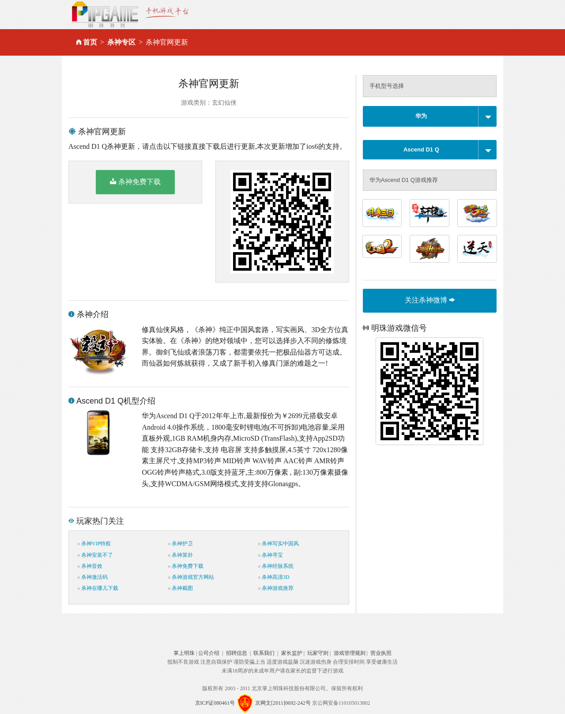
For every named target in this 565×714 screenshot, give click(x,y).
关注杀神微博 (429, 300)
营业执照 (381, 653)
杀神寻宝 (270, 555)
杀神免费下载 (135, 181)
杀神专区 (121, 42)
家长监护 (291, 653)
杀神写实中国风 (278, 543)
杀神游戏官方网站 (191, 577)
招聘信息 (236, 653)
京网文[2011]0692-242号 (283, 703)
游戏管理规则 (349, 653)
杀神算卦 (180, 555)
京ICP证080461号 (215, 703)
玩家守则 (317, 653)
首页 (90, 42)
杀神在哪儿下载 (98, 588)
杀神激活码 (93, 577)
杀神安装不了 (95, 555)
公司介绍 (208, 653)
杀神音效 (90, 566)
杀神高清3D (274, 577)
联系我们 (264, 653)
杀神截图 (180, 588)
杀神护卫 (180, 543)
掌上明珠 (184, 653)
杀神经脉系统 (276, 566)
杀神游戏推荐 (276, 588)
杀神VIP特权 (94, 543)
